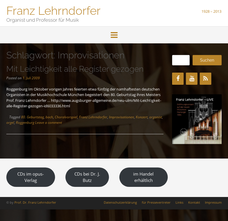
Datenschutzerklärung (120, 202)
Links (179, 202)
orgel (10, 122)
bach (49, 117)
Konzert (142, 117)
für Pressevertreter (156, 202)
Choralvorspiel (66, 117)
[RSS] (205, 79)
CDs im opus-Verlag (30, 177)
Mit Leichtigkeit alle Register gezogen (75, 69)
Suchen (207, 60)
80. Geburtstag (32, 117)
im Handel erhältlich (143, 177)
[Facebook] (178, 79)
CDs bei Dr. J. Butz (87, 177)
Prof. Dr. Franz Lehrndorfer (35, 202)
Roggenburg (25, 122)
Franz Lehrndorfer (53, 10)
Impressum (213, 202)
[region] (197, 119)
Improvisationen (121, 117)
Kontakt (194, 202)
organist (155, 117)
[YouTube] (191, 79)
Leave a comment (48, 122)
